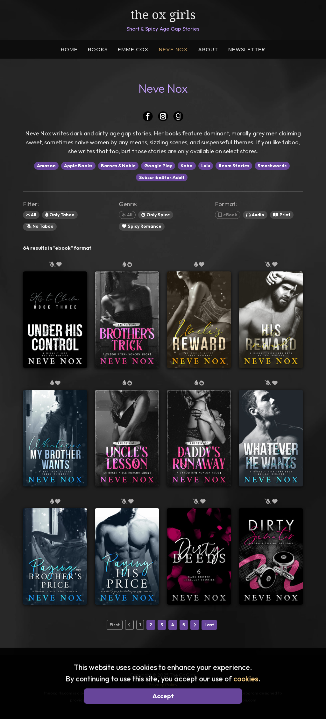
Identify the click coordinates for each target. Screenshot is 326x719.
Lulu (205, 166)
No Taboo (39, 226)
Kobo (187, 166)
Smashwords (272, 166)
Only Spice (155, 215)
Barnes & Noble (118, 166)
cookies (245, 678)
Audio (255, 215)
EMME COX (133, 49)
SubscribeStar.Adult (162, 177)
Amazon (46, 166)
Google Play (158, 166)
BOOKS (98, 49)
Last (209, 625)
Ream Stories (234, 166)
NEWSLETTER (246, 49)
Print (281, 215)
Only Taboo (59, 215)
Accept (163, 696)
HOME (69, 49)
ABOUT (208, 49)
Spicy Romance (141, 226)
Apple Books (78, 166)
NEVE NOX (173, 49)
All (31, 215)
